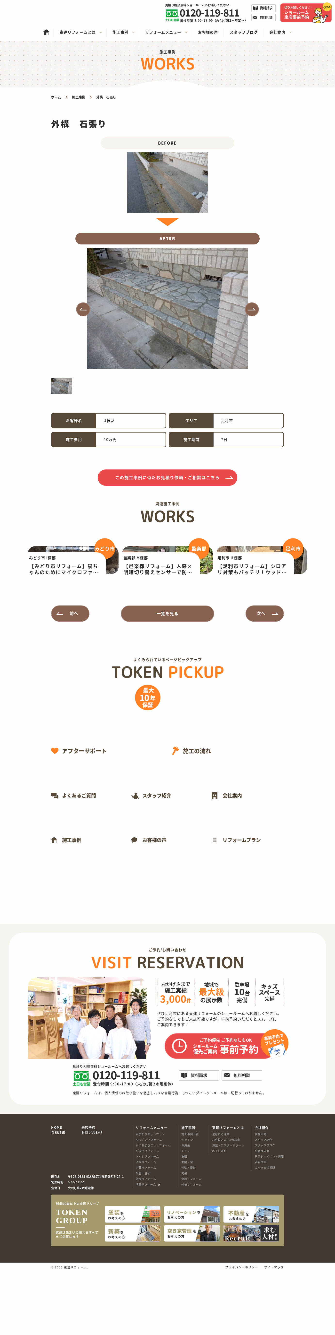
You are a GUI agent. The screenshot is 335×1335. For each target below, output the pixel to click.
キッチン (187, 1205)
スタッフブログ (265, 1211)
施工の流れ (219, 1216)
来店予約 (88, 1193)
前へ (74, 679)
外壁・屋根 (143, 1239)
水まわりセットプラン (150, 1200)
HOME (56, 1193)
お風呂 (185, 1211)
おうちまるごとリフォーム (153, 1211)
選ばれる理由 (221, 1200)
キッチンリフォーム (149, 1205)
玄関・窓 (187, 1228)
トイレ (185, 1216)
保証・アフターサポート (228, 1211)
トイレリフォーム (147, 1222)
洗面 (184, 1222)
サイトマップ (274, 1330)
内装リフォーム (146, 1233)
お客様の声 (262, 1216)
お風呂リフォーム (147, 1216)
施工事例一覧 (190, 1200)
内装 (184, 1239)
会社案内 (260, 1200)
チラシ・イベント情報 (269, 1222)
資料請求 (58, 1198)
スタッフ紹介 (263, 1205)
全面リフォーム (191, 1245)
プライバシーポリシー (241, 1330)
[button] (83, 310)
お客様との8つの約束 (226, 1205)
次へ (261, 679)
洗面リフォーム (146, 1228)
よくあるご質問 (265, 1233)
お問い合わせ (92, 1198)
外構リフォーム (146, 1245)
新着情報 (260, 1228)
